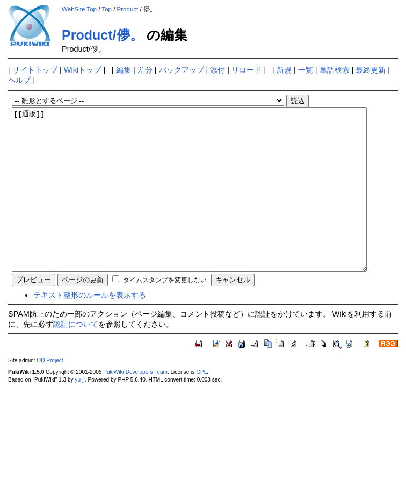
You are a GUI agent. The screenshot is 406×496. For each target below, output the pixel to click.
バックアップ (181, 70)
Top (107, 9)
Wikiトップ (82, 70)
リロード (246, 70)
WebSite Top (79, 9)
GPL (201, 404)
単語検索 (335, 70)
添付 (217, 70)
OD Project (50, 393)
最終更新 (371, 70)
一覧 (305, 70)
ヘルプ (19, 80)
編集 (123, 70)
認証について (75, 356)
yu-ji (79, 412)
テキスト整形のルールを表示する (89, 327)
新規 (284, 70)
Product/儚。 (102, 34)
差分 (145, 70)
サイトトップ (34, 70)
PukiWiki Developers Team (135, 404)
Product (128, 9)
